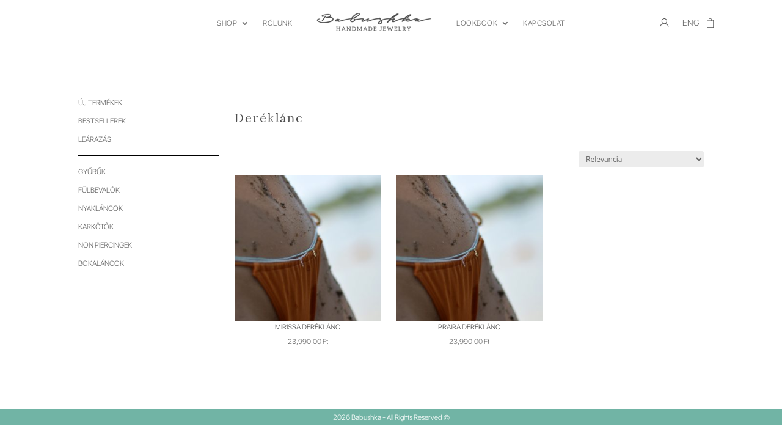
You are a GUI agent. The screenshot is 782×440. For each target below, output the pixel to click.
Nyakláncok (100, 208)
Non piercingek (105, 245)
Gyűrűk (92, 171)
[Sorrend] (641, 159)
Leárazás (94, 139)
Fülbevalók (99, 190)
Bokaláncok (101, 263)
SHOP (227, 23)
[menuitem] (691, 26)
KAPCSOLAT (544, 23)
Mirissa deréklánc (307, 327)
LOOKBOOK (476, 23)
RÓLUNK (277, 23)
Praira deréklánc (469, 327)
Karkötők (96, 226)
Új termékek (100, 102)
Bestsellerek (102, 121)
